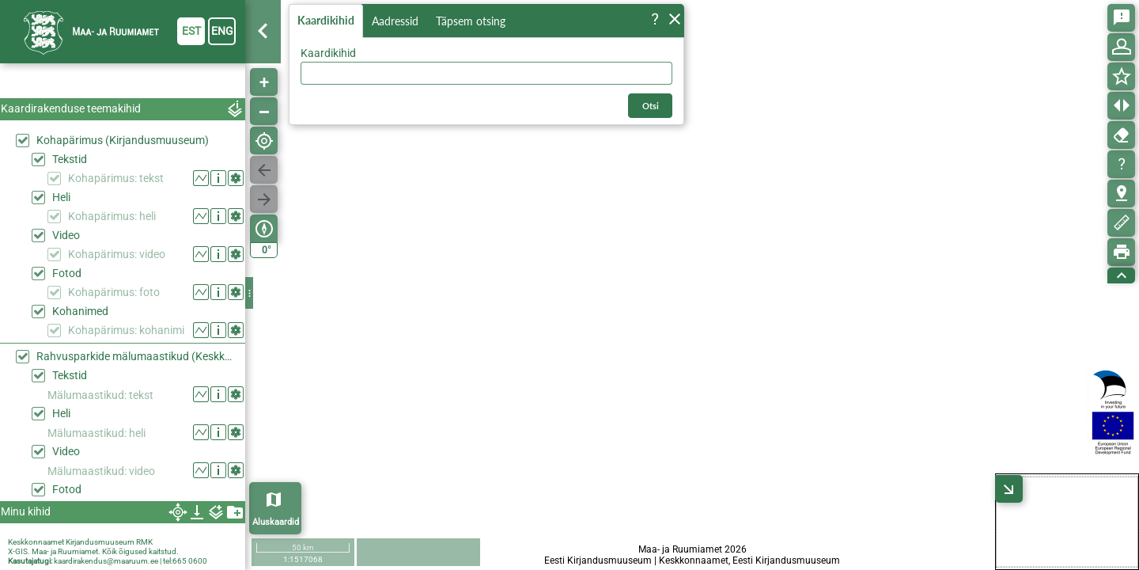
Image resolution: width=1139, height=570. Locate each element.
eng (222, 31)
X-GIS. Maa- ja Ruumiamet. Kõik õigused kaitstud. (93, 551)
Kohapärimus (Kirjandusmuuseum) (122, 140)
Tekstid (69, 159)
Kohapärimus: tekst (116, 178)
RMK (144, 542)
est (191, 31)
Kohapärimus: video (116, 254)
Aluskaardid (275, 522)
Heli (61, 197)
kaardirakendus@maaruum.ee (106, 561)
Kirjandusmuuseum (100, 542)
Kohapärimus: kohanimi (126, 330)
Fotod (66, 273)
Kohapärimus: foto (114, 292)
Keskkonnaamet (36, 542)
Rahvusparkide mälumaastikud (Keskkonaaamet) (136, 356)
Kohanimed (80, 311)
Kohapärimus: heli (112, 216)
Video (66, 235)
